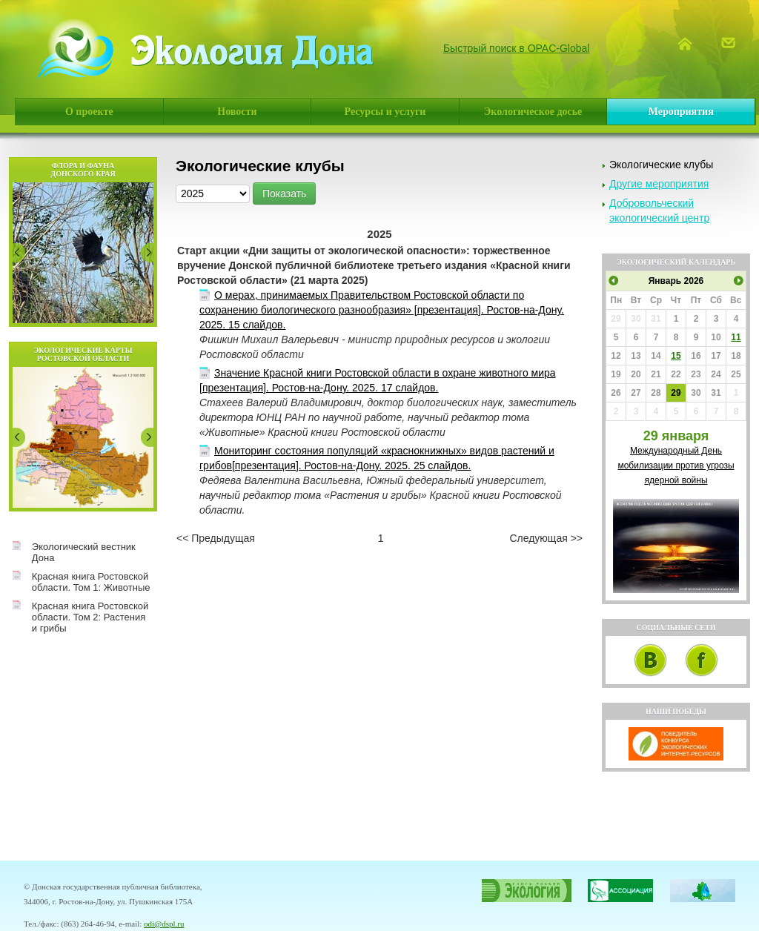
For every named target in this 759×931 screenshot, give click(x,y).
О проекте (89, 111)
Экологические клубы (661, 164)
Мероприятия (681, 111)
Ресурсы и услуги (385, 111)
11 (735, 337)
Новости (236, 111)
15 (675, 356)
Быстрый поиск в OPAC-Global (516, 48)
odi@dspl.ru (164, 923)
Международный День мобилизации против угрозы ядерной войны (675, 465)
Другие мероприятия (659, 184)
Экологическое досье (533, 111)
